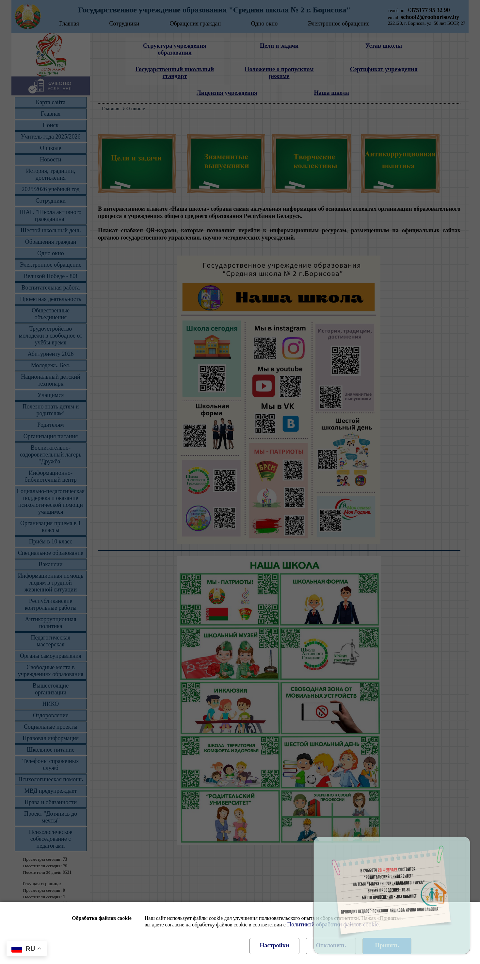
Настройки (274, 945)
